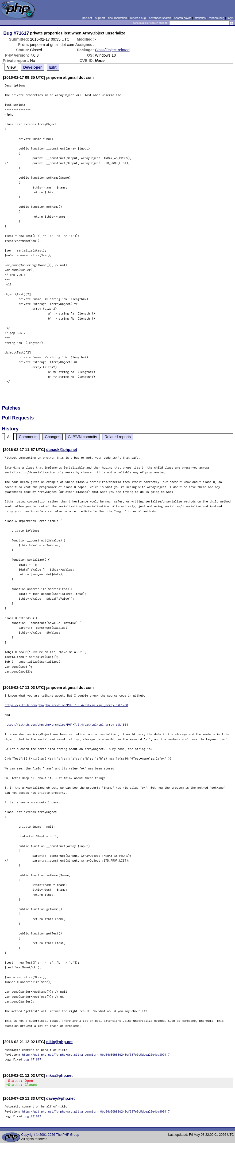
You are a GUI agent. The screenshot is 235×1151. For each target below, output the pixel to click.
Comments (28, 437)
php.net (87, 17)
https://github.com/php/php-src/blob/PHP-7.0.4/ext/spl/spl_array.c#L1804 (66, 724)
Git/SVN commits (82, 437)
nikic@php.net (59, 1042)
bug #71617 (32, 1059)
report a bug (138, 17)
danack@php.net (61, 449)
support (100, 17)
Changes (52, 437)
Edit (52, 67)
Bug (8, 33)
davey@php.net (60, 1100)
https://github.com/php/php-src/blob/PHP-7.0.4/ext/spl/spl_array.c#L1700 (66, 705)
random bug (216, 17)
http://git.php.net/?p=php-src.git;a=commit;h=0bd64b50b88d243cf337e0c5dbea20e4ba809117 (96, 1054)
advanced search (160, 17)
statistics (200, 17)
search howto (182, 17)
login (231, 17)
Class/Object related (112, 50)
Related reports (118, 437)
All (9, 437)
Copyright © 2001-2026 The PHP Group (50, 1136)
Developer (32, 67)
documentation (117, 17)
